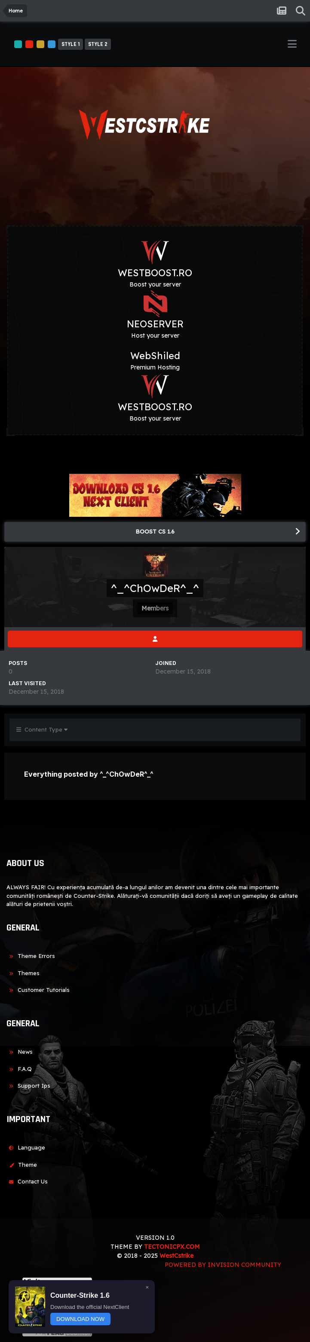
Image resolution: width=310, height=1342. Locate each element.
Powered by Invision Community (223, 1265)
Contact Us (27, 1181)
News (19, 1051)
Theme (21, 1164)
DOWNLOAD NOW (80, 1319)
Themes (23, 973)
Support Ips (28, 1085)
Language (25, 1147)
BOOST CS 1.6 (155, 531)
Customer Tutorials (38, 989)
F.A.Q (19, 1068)
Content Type (42, 729)
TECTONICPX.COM (172, 1246)
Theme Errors (30, 955)
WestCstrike (176, 1256)
